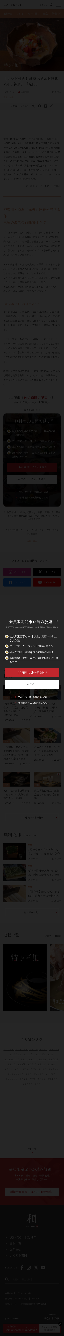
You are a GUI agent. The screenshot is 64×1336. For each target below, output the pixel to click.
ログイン (32, 684)
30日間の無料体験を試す (32, 672)
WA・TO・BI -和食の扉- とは (32, 697)
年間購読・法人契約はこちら (32, 702)
